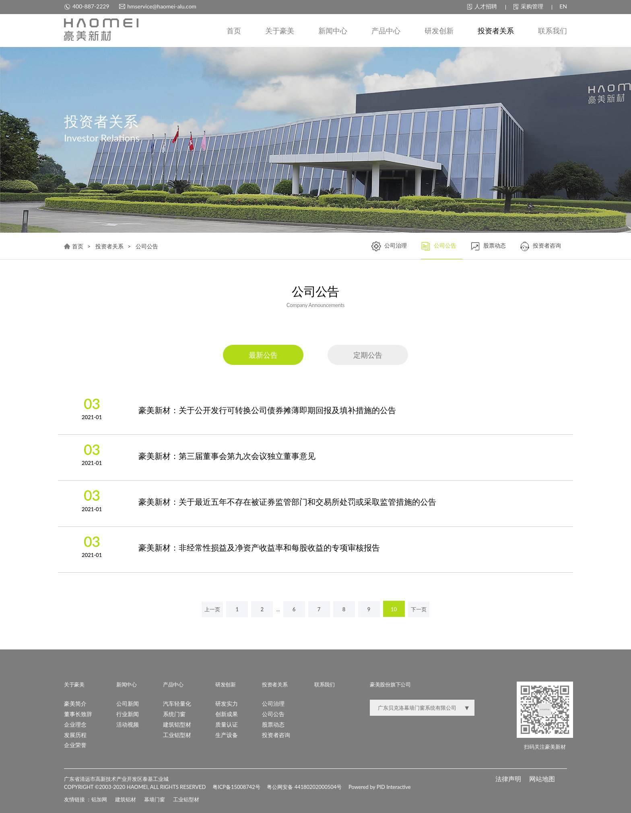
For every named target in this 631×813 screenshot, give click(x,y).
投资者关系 (496, 31)
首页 (234, 31)
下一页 (419, 609)
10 (394, 609)
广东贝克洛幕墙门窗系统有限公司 (417, 707)
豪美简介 (75, 703)
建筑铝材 (125, 799)
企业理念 (75, 724)
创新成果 (226, 713)
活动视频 (127, 724)
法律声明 (508, 778)
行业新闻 (127, 713)
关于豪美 (279, 31)
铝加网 (99, 799)
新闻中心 (332, 31)
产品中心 (385, 31)
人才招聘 (482, 6)
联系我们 (552, 31)
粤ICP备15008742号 (237, 787)
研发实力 (226, 703)
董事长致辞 (78, 713)
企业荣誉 (75, 744)
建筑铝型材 (177, 724)
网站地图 (542, 778)
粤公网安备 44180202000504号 (306, 787)
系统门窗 (174, 713)
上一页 (212, 609)
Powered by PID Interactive (382, 787)
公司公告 (438, 247)
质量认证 (226, 724)
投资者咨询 (540, 247)
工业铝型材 (177, 734)
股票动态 (488, 247)
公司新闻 (127, 703)
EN (563, 6)
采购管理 (528, 6)
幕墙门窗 (154, 799)
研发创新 (439, 31)
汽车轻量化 (177, 703)
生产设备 (226, 734)
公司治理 (389, 247)
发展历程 (75, 734)
